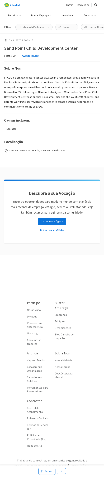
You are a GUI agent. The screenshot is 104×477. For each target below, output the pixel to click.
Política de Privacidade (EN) (36, 437)
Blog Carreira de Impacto (64, 336)
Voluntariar (68, 15)
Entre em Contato (38, 418)
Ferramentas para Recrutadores (37, 389)
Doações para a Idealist (64, 375)
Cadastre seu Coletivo (34, 379)
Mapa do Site (34, 446)
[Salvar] (46, 471)
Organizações (63, 328)
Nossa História (63, 360)
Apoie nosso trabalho (34, 342)
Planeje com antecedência (35, 325)
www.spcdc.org (30, 56)
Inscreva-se (83, 5)
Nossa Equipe (62, 367)
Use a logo (33, 333)
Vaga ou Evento (36, 360)
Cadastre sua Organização (34, 369)
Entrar (69, 5)
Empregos (61, 315)
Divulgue (32, 317)
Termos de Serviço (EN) (38, 427)
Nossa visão (34, 310)
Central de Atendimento (35, 410)
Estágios (60, 321)
